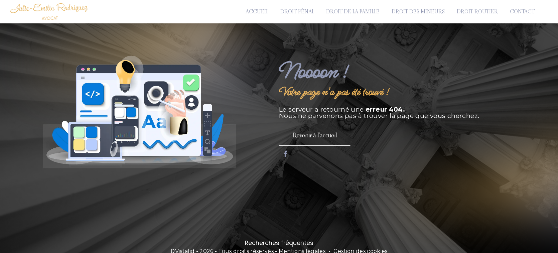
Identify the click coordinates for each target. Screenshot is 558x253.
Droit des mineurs (418, 11)
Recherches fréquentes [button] (279, 243)
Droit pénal (297, 11)
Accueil (257, 11)
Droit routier (477, 11)
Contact (522, 11)
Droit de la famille (353, 11)
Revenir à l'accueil (315, 135)
